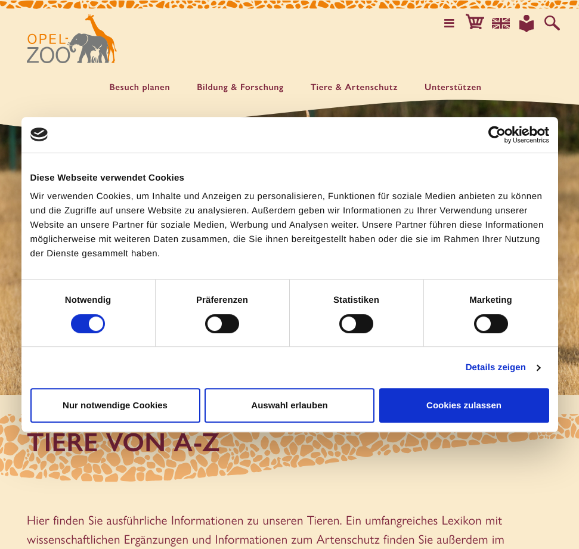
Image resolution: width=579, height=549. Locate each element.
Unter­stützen (453, 87)
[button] (480, 22)
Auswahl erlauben (289, 405)
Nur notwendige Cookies (115, 405)
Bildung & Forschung (240, 87)
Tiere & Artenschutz (354, 87)
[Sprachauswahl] (504, 22)
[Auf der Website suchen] (552, 22)
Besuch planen (139, 87)
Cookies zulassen (463, 405)
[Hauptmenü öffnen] (455, 22)
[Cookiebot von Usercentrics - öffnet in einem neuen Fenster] (497, 135)
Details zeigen (496, 367)
